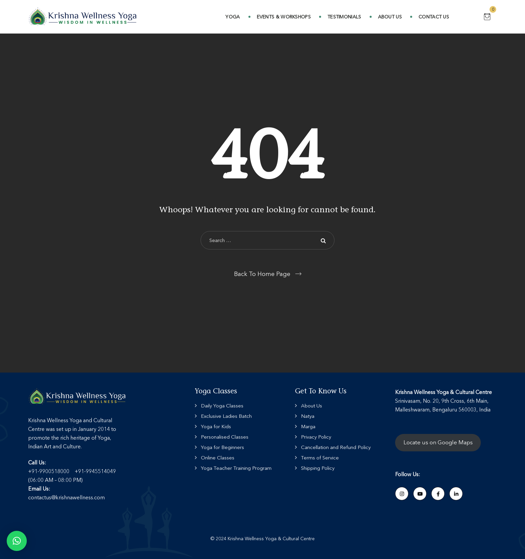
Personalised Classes (224, 437)
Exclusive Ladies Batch (226, 416)
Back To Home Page (262, 274)
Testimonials (344, 17)
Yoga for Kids (216, 426)
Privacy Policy (316, 437)
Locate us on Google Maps (438, 442)
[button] (17, 541)
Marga (308, 426)
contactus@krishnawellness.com (66, 497)
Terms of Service (320, 457)
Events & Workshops (284, 17)
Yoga (232, 17)
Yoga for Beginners (222, 447)
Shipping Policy (317, 468)
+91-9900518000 (48, 471)
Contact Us (434, 17)
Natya (307, 416)
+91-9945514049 (95, 471)
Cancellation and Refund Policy (336, 447)
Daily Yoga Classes (222, 405)
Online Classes (217, 457)
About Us (390, 17)
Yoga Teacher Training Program (236, 468)
